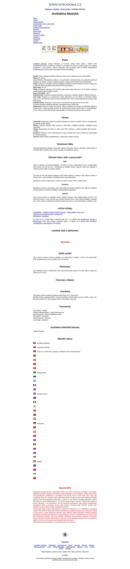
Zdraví (70, 545)
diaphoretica (37, 221)
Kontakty (65, 555)
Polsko (61, 548)
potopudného (47, 223)
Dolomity (80, 547)
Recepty (84, 545)
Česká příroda (70, 547)
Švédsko (68, 548)
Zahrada (77, 545)
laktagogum (58, 214)
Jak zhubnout (62, 545)
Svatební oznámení (40, 545)
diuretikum (45, 216)
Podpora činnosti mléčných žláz (43, 214)
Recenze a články (39, 547)
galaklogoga (85, 219)
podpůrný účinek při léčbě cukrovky (54, 212)
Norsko (92, 547)
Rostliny (56, 9)
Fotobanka (52, 545)
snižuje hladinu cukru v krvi (75, 212)
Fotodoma (48, 9)
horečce (58, 223)
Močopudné (37, 216)
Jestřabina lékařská (40, 64)
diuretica (92, 219)
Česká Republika (58, 547)
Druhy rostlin (65, 9)
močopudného (37, 223)
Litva (86, 547)
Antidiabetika (37, 212)
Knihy (49, 547)
